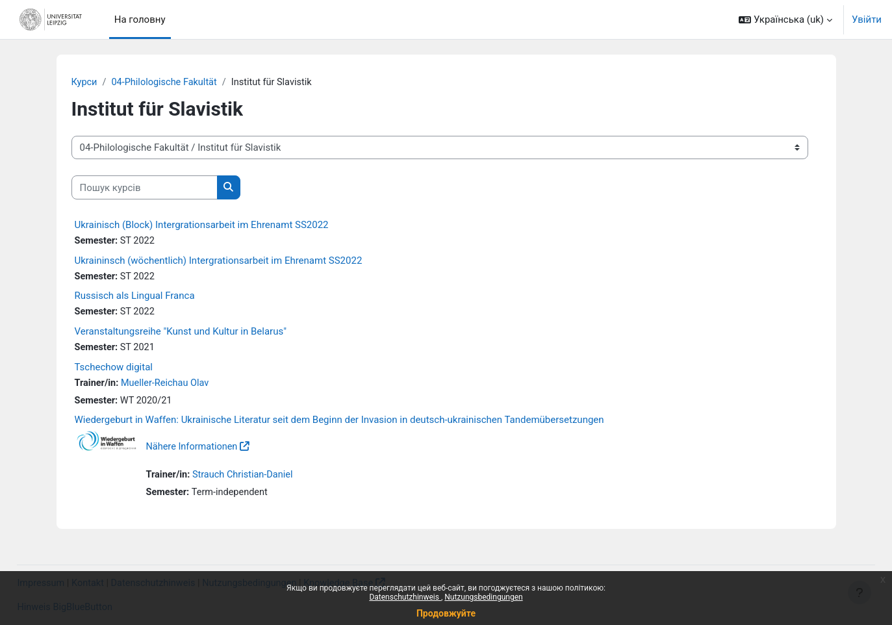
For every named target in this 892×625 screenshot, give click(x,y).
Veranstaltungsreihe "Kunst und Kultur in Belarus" (181, 333)
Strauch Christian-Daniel (246, 478)
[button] (785, 19)
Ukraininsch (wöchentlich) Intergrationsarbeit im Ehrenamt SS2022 (219, 261)
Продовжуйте (446, 613)
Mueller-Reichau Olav (167, 386)
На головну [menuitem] (140, 19)
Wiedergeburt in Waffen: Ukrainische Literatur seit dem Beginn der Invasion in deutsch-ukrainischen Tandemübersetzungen (339, 423)
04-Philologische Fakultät (167, 82)
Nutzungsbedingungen (483, 597)
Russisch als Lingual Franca (135, 297)
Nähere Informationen (193, 450)
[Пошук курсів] (144, 188)
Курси (84, 82)
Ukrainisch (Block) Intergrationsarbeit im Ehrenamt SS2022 (202, 225)
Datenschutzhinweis (405, 597)
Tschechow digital (114, 370)
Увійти (867, 19)
